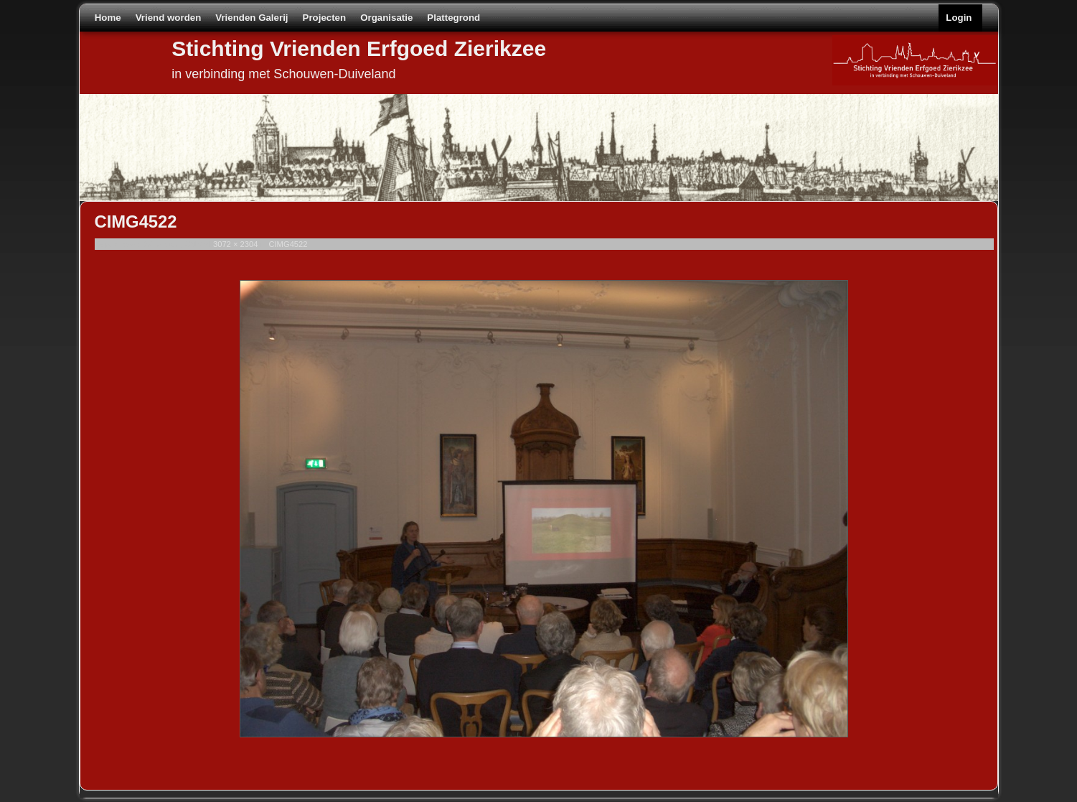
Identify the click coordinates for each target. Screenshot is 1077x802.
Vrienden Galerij (251, 17)
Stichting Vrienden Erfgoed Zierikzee (358, 48)
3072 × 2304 (235, 244)
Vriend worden (169, 17)
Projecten (325, 17)
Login (959, 17)
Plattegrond (453, 17)
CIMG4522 (287, 244)
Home (108, 17)
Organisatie (386, 17)
